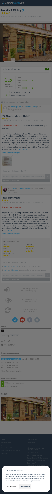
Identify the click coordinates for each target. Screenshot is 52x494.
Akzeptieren (25, 486)
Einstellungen (12, 486)
